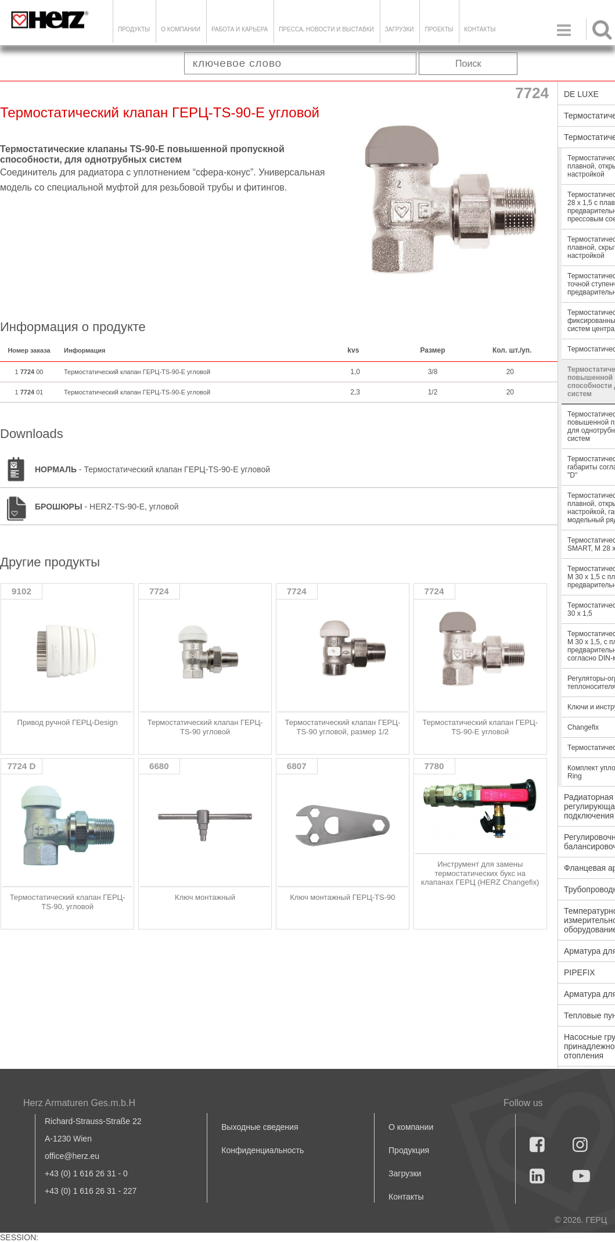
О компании (180, 29)
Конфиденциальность (262, 1150)
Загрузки (405, 1173)
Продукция (409, 1150)
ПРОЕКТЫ (439, 29)
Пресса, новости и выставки (326, 29)
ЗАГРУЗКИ (399, 29)
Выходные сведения (259, 1127)
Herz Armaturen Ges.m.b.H (79, 1103)
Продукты (134, 29)
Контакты (479, 29)
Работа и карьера (239, 29)
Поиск (468, 64)
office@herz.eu (72, 1156)
